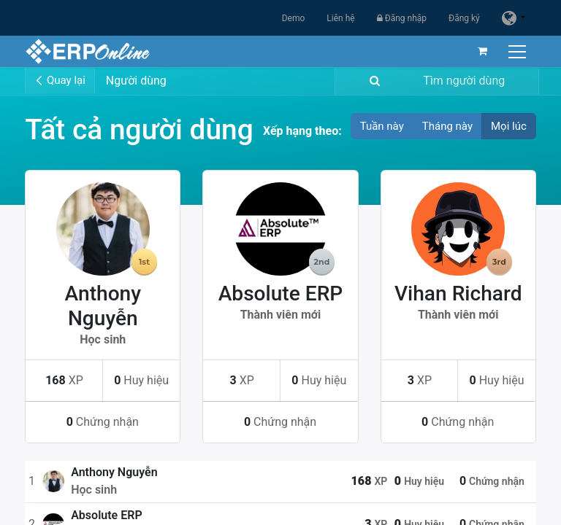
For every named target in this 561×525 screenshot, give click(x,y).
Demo (293, 18)
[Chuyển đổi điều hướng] (519, 51)
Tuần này (382, 126)
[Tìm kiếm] (371, 81)
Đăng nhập (402, 18)
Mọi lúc (509, 126)
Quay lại (59, 80)
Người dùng (136, 81)
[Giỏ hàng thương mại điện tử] (483, 51)
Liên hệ (340, 18)
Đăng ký (464, 18)
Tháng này (447, 126)
